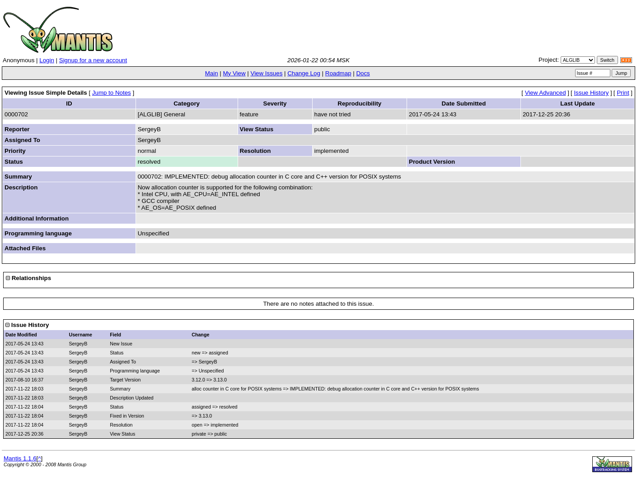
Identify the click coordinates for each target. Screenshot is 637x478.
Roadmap (338, 73)
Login (46, 60)
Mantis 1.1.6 (20, 458)
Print (623, 92)
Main (211, 73)
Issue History (591, 92)
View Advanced (545, 92)
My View (234, 73)
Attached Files (25, 248)
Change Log (303, 73)
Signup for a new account (93, 60)
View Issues (266, 73)
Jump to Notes (111, 92)
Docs (363, 73)
